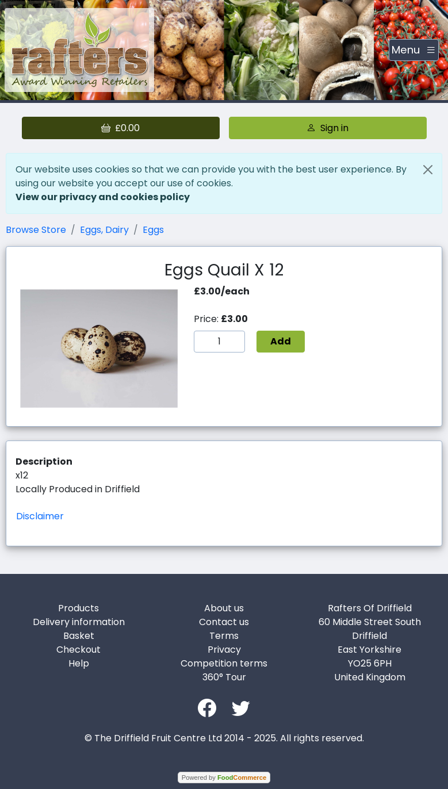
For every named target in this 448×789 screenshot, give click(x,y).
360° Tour (224, 677)
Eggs (153, 229)
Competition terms (224, 663)
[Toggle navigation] (414, 50)
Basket (78, 635)
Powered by (224, 777)
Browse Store (36, 229)
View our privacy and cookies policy (103, 197)
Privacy (224, 649)
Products (78, 608)
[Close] (428, 170)
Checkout (78, 649)
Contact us (224, 622)
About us (224, 608)
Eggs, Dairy (104, 229)
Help (78, 663)
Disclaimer (40, 516)
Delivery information (79, 622)
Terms (224, 635)
